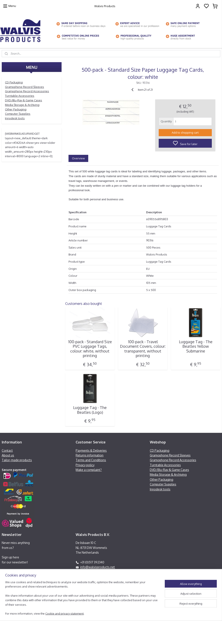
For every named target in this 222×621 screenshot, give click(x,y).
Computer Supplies (17, 113)
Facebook (87, 572)
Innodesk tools (15, 118)
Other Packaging (15, 109)
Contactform (84, 581)
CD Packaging (14, 82)
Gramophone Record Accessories (27, 91)
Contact (7, 450)
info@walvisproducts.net (97, 567)
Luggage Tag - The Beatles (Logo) (90, 410)
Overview (78, 158)
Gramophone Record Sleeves (24, 87)
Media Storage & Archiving (22, 105)
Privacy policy (85, 465)
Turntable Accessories (19, 95)
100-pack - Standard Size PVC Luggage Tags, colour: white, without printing (90, 348)
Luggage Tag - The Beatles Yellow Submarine (195, 346)
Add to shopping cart (185, 132)
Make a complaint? (89, 470)
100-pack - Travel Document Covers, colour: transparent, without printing (143, 348)
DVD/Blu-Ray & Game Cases (23, 100)
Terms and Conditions (91, 460)
